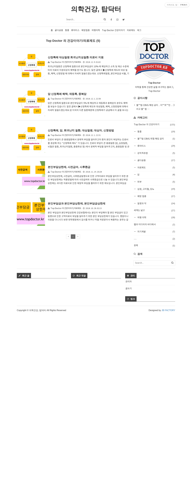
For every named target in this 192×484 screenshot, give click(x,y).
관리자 (128, 451)
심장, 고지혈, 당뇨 (156, 189)
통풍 (67, 30)
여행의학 (96, 30)
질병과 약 (156, 203)
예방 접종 (156, 196)
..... (154, 239)
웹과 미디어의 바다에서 (154, 225)
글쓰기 (128, 458)
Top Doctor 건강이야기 (113, 30)
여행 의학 (156, 217)
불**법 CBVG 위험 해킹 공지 (156, 139)
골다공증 (59, 30)
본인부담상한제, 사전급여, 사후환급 (69, 167)
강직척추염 (156, 153)
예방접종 (85, 30)
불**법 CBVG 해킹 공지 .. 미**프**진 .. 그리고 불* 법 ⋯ (155, 107)
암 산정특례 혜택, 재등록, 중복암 (67, 94)
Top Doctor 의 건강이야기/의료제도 (66, 62)
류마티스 (75, 30)
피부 (156, 182)
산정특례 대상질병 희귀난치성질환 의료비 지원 (76, 57)
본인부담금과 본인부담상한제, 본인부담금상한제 (76, 203)
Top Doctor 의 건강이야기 (154, 125)
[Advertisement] (154, 293)
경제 (154, 246)
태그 (139, 30)
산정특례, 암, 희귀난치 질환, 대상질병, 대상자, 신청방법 (81, 130)
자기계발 (156, 232)
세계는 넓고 (154, 210)
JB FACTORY (168, 479)
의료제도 (131, 30)
